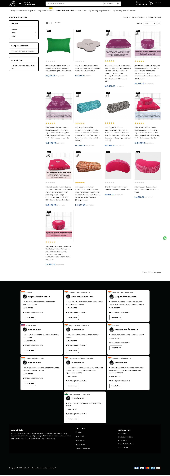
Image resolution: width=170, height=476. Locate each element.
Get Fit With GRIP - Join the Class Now (71, 11)
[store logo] (12, 3)
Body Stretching (124, 441)
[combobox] (83, 3)
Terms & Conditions (83, 450)
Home (126, 17)
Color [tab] (14, 36)
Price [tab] (13, 33)
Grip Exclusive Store (45, 11)
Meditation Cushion (125, 438)
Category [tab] (15, 29)
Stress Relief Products (126, 445)
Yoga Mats (122, 435)
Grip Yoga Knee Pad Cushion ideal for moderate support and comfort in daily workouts (87, 68)
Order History (80, 441)
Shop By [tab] (14, 23)
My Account (80, 437)
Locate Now (29, 318)
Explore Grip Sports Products (124, 11)
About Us (79, 433)
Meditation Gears (138, 17)
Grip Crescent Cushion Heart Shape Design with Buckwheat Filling (146, 190)
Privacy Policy (81, 446)
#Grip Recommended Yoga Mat (22, 11)
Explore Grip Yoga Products (99, 11)
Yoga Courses (123, 448)
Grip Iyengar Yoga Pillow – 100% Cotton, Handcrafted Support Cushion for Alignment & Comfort (58, 68)
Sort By (139, 23)
